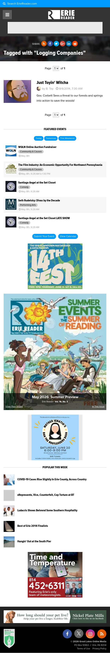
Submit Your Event (44, 236)
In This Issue (98, 406)
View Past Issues (14, 406)
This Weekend (67, 138)
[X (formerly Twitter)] (78, 635)
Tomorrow (51, 138)
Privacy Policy (99, 649)
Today (39, 138)
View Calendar (68, 236)
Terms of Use (83, 649)
